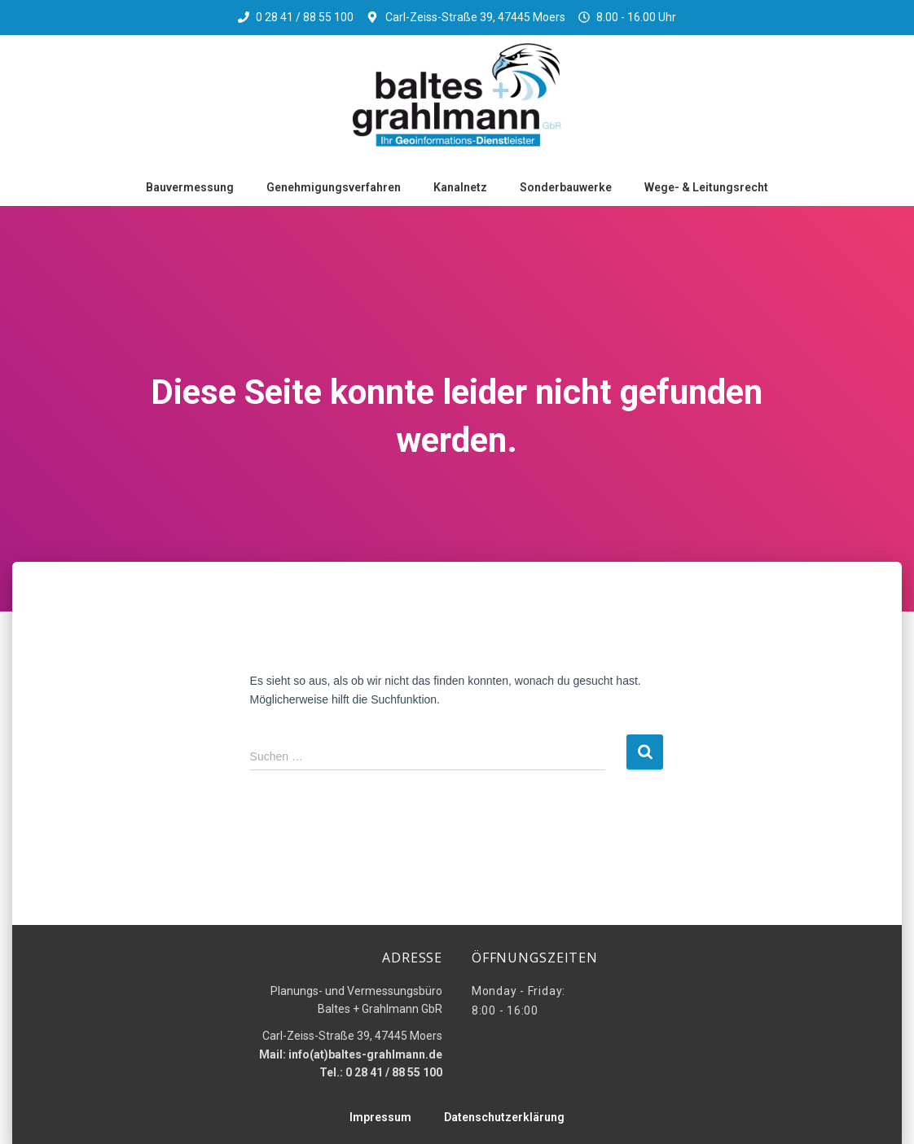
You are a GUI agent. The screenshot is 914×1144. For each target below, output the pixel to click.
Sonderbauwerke (566, 187)
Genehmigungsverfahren (333, 187)
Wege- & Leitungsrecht (706, 187)
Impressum (380, 1117)
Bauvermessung (190, 187)
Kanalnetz (460, 187)
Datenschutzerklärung (504, 1117)
